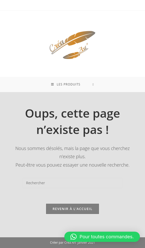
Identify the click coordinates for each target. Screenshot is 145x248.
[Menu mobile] (65, 84)
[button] (102, 237)
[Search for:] (93, 84)
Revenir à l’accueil (72, 208)
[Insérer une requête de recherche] (72, 183)
